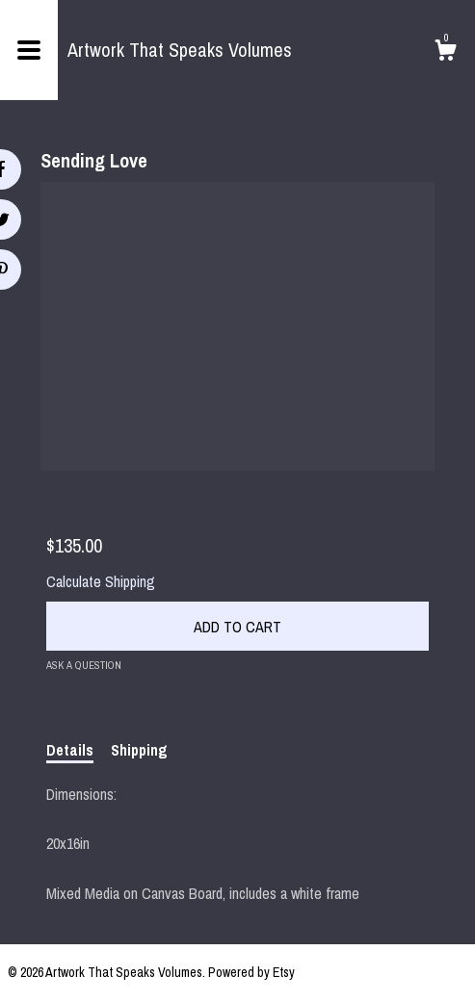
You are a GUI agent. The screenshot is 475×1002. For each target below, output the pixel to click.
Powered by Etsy (251, 972)
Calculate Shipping (100, 581)
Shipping (139, 749)
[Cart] (445, 53)
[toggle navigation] (29, 50)
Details (69, 749)
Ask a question (83, 665)
